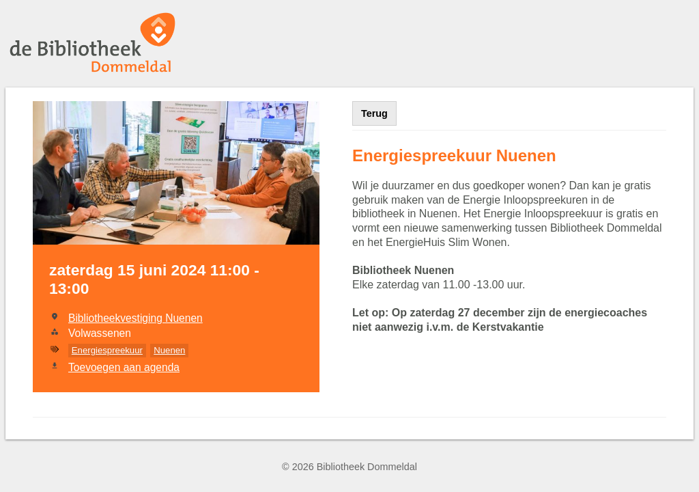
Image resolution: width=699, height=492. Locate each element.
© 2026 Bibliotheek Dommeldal (349, 466)
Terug (374, 113)
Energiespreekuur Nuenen (454, 155)
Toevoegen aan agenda (124, 367)
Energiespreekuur (107, 350)
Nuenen (169, 350)
